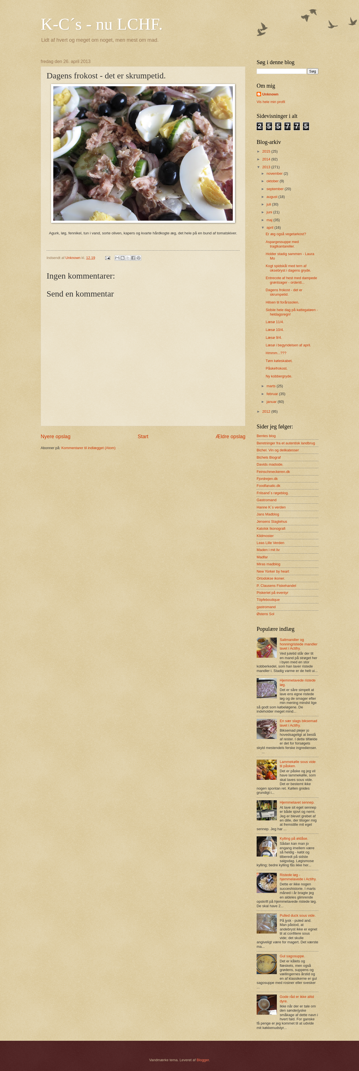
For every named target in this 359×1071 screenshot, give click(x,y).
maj (269, 220)
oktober (273, 181)
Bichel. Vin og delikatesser (278, 450)
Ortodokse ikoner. (271, 578)
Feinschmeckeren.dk (273, 472)
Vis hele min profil (271, 102)
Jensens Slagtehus (272, 521)
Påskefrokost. (276, 368)
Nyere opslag (55, 436)
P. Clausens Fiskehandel (276, 586)
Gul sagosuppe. (292, 956)
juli (269, 204)
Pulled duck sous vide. (298, 915)
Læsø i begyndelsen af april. (288, 345)
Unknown (270, 94)
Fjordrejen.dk (267, 479)
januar (271, 402)
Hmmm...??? (276, 353)
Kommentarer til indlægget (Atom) (88, 448)
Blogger (203, 1060)
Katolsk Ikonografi (271, 528)
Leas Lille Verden (270, 543)
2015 (266, 151)
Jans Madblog (268, 514)
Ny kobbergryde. (279, 376)
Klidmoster (265, 536)
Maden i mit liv (268, 550)
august (272, 197)
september (275, 189)
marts (271, 386)
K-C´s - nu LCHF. (102, 24)
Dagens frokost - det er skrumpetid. (284, 292)
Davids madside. (270, 464)
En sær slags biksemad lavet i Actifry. (298, 723)
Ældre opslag (230, 436)
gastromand (266, 607)
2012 (266, 411)
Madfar (262, 557)
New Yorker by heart (273, 571)
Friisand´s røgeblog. (273, 493)
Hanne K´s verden (271, 507)
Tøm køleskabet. (279, 361)
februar (272, 394)
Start (143, 436)
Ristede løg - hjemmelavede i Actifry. (298, 877)
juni (269, 212)
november (275, 173)
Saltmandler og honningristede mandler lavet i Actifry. (298, 644)
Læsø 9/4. (274, 337)
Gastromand (267, 500)
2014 (266, 159)
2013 (266, 167)
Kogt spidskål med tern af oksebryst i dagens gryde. (288, 268)
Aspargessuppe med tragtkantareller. (282, 244)
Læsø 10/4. (275, 330)
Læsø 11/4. (275, 322)
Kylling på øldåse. (294, 838)
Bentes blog (266, 436)
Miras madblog (268, 564)
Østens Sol (265, 614)
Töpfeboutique (268, 600)
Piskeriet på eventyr (272, 593)
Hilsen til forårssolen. (282, 302)
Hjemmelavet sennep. (297, 802)
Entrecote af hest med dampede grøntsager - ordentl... (291, 280)
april (270, 227)
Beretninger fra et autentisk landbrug (286, 443)
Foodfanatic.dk (268, 486)
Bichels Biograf (269, 457)
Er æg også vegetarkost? (286, 234)
